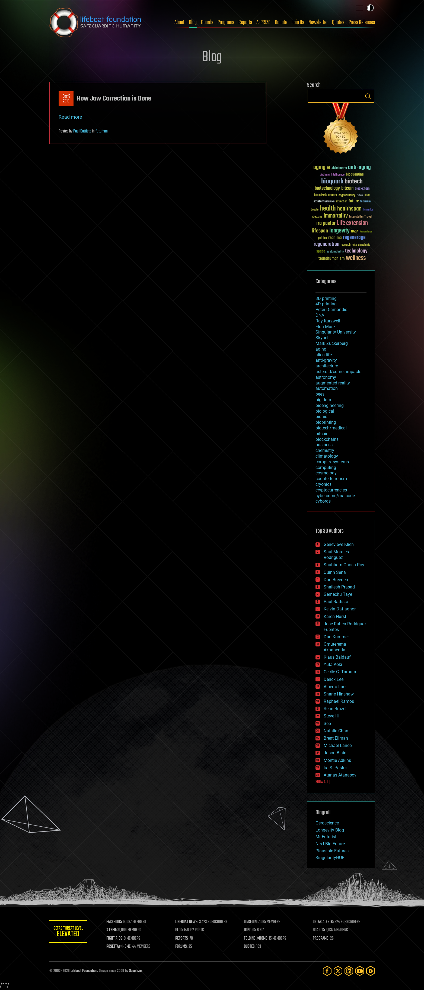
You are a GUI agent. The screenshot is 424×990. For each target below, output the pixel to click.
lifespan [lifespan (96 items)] (320, 231)
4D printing (326, 303)
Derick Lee (333, 679)
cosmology (326, 472)
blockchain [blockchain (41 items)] (362, 189)
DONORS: (250, 930)
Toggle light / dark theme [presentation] (370, 7)
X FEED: (112, 930)
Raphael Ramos (339, 701)
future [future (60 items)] (354, 201)
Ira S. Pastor (335, 767)
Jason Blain (335, 752)
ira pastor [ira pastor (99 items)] (326, 223)
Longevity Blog (329, 830)
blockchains (327, 439)
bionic (321, 416)
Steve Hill (333, 716)
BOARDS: (319, 930)
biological (324, 411)
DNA (319, 315)
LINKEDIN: (251, 922)
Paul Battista (82, 131)
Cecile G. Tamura (340, 671)
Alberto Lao (335, 686)
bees (319, 394)
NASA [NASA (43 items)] (354, 231)
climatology (326, 456)
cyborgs (323, 501)
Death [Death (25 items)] (367, 195)
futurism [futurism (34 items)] (365, 202)
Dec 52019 (66, 99)
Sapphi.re (135, 971)
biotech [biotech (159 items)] (354, 181)
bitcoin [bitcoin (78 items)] (347, 188)
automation (326, 388)
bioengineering (329, 405)
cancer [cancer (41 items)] (332, 195)
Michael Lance (338, 745)
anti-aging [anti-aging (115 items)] (359, 167)
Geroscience (327, 823)
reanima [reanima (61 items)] (335, 237)
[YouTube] (359, 971)
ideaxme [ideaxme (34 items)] (317, 217)
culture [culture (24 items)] (360, 195)
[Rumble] (370, 971)
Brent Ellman (336, 738)
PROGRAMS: (321, 938)
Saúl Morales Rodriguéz (336, 554)
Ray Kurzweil (327, 320)
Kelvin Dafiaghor (340, 609)
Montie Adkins (337, 760)
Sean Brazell (336, 708)
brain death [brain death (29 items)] (320, 195)
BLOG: (179, 930)
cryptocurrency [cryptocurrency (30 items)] (347, 195)
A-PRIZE (263, 22)
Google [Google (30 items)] (314, 210)
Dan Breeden (336, 579)
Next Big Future (330, 843)
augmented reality (332, 383)
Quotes (338, 22)
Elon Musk (325, 326)
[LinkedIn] (349, 971)
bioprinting (325, 422)
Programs (226, 22)
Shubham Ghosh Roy (344, 564)
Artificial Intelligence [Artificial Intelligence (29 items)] (332, 175)
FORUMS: (182, 946)
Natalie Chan (336, 730)
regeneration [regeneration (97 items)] (326, 244)
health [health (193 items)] (328, 209)
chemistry (324, 450)
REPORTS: (182, 938)
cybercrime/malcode (335, 495)
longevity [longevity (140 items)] (339, 230)
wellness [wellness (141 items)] (356, 258)
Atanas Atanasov (340, 775)
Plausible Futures (332, 850)
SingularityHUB (330, 857)
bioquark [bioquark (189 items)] (332, 182)
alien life (323, 354)
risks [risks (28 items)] (354, 245)
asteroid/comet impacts (338, 371)
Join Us (298, 22)
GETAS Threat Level (68, 932)
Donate (281, 22)
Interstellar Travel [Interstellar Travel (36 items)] (360, 217)
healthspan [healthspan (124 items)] (349, 209)
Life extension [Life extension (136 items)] (352, 223)
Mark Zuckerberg (331, 343)
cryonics (323, 484)
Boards (207, 22)
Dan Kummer (336, 636)
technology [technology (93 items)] (356, 251)
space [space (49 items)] (320, 251)
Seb (327, 723)
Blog (193, 22)
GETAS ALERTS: (323, 922)
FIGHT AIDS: (115, 938)
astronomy (325, 377)
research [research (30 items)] (345, 245)
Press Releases (362, 22)
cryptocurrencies (331, 490)
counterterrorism (331, 478)
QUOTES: (250, 946)
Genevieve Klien (339, 544)
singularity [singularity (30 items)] (364, 245)
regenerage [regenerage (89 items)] (354, 238)
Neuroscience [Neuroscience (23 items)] (366, 232)
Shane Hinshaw (339, 694)
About (179, 22)
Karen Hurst (335, 616)
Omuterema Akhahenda (335, 647)
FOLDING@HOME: (256, 938)
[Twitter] (338, 971)
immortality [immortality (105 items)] (336, 216)
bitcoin (322, 433)
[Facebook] (327, 971)
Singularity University (335, 332)
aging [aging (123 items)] (319, 167)
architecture (326, 365)
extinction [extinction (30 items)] (341, 201)
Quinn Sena (335, 572)
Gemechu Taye (338, 594)
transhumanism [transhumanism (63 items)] (331, 258)
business (324, 444)
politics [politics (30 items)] (322, 238)
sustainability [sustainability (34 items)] (335, 252)
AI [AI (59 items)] (328, 168)
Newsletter (318, 22)
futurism (101, 131)
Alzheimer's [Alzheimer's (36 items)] (339, 168)
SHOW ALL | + (323, 782)
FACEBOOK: (114, 922)
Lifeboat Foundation (84, 971)
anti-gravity (326, 360)
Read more (70, 117)
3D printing (326, 298)
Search (367, 96)
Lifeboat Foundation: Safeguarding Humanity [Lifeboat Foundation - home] (95, 22)
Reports (245, 22)
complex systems (332, 461)
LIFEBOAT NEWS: (187, 922)
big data (323, 399)
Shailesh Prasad (339, 587)
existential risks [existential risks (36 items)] (324, 202)
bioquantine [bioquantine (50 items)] (355, 174)
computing (325, 467)
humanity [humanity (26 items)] (368, 210)
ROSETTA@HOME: (119, 946)
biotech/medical (331, 428)
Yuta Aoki (333, 664)
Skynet (322, 337)
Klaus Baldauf (337, 657)
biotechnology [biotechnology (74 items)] (327, 188)
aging (320, 349)
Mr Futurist (325, 836)
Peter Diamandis (331, 309)
